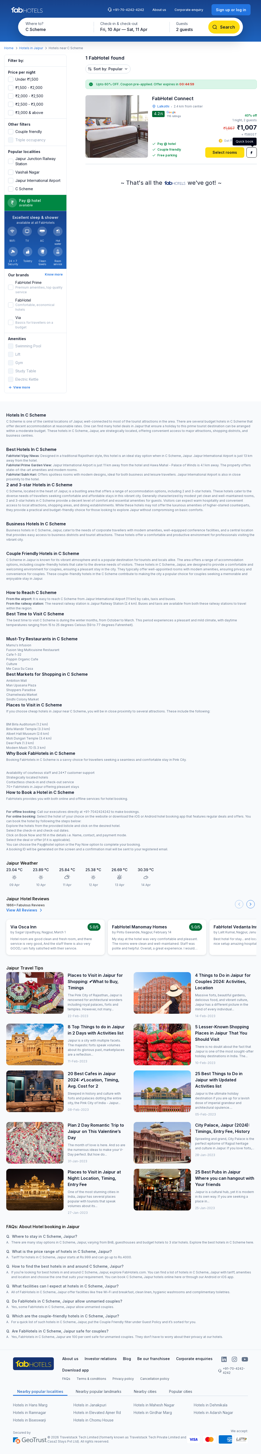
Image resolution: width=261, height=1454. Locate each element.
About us (159, 10)
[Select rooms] (224, 152)
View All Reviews (25, 910)
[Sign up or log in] (231, 9)
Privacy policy (123, 1379)
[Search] (224, 27)
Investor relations (101, 1358)
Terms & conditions (91, 1379)
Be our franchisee (153, 1358)
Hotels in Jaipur (31, 48)
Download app (75, 1370)
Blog (127, 1358)
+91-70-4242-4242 (126, 10)
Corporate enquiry (189, 10)
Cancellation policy (154, 1379)
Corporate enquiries (194, 1358)
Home (9, 48)
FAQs (66, 1379)
